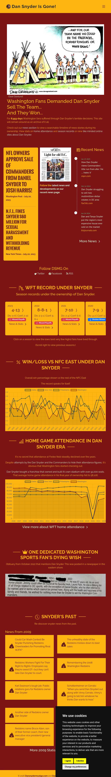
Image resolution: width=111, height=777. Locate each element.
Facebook (55, 273)
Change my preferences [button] (75, 767)
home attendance (43, 131)
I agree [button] (68, 761)
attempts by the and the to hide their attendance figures (58, 462)
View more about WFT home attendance (55, 527)
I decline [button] (80, 761)
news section (30, 127)
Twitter (39, 273)
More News (90, 241)
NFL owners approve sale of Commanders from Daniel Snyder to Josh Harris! (20, 171)
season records (66, 131)
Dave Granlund (16, 96)
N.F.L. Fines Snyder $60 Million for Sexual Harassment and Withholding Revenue (17, 229)
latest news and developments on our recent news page (55, 189)
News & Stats (18, 324)
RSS (69, 273)
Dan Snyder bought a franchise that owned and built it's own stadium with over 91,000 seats (55, 471)
